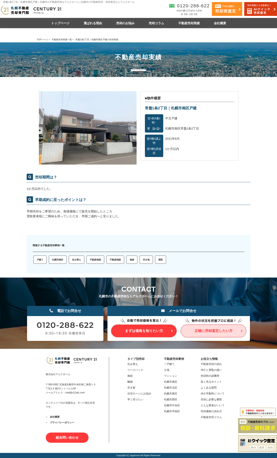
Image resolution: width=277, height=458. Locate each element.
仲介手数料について (212, 393)
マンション (170, 375)
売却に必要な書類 (211, 399)
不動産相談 (115, 259)
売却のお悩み (125, 23)
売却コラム (156, 23)
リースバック (135, 369)
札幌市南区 (57, 259)
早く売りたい (135, 399)
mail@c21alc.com (189, 10)
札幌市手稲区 (172, 411)
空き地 (146, 259)
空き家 (131, 387)
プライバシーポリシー (62, 422)
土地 (166, 369)
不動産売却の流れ (211, 364)
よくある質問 (209, 387)
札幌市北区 (170, 387)
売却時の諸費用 (210, 375)
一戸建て (169, 364)
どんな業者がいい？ (212, 405)
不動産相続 (95, 259)
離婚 (130, 381)
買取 (160, 259)
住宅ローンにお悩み (139, 393)
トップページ (60, 23)
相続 (132, 259)
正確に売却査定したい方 (214, 331)
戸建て (40, 259)
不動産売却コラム (211, 417)
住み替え (76, 259)
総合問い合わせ (67, 437)
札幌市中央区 (172, 405)
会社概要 (220, 23)
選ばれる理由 (93, 23)
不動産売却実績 (189, 23)
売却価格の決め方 (211, 411)
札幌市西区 (170, 399)
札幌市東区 (170, 393)
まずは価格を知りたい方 (144, 331)
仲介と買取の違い (211, 369)
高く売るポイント (211, 381)
